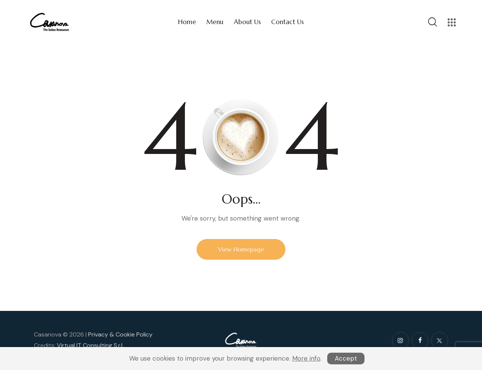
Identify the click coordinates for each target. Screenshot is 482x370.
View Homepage (241, 249)
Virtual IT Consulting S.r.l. (90, 345)
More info (306, 358)
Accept (346, 358)
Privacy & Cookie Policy (120, 334)
